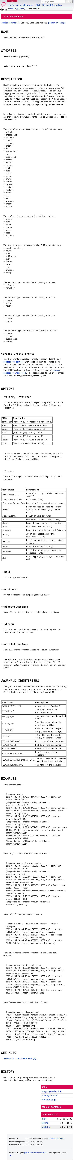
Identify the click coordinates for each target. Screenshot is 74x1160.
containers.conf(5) (13, 362)
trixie (44, 1118)
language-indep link (51, 1091)
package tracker (49, 1095)
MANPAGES (12, 1)
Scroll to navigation (13, 16)
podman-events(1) (11, 23)
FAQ (38, 5)
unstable (12, 9)
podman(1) (8, 1058)
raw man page (49, 1099)
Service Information (52, 5)
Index (11, 5)
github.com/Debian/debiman (35, 1153)
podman (20, 9)
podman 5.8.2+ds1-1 (57, 1139)
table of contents (51, 1107)
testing (45, 1123)
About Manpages (24, 5)
